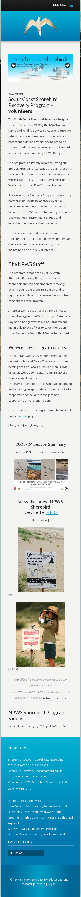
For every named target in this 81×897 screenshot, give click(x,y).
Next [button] (67, 65)
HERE (52, 512)
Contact (22, 416)
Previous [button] (14, 65)
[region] (40, 66)
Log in (51, 884)
